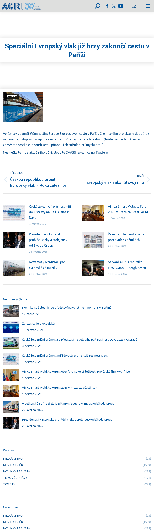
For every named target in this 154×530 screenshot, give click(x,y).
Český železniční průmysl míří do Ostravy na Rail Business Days (50, 212)
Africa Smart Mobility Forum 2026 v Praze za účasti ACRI (128, 209)
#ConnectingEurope (44, 133)
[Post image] (14, 213)
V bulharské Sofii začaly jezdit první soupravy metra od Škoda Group (68, 403)
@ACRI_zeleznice (78, 152)
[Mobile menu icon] (148, 6)
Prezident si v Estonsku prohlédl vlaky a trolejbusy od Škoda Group (48, 239)
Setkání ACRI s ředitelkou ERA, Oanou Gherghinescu (127, 265)
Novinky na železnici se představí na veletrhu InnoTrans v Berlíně (66, 307)
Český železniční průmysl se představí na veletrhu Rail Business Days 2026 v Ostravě (79, 339)
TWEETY (12, 96)
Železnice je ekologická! (38, 323)
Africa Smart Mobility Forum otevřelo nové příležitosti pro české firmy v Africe (76, 371)
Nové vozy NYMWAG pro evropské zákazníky (47, 265)
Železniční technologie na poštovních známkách (126, 237)
